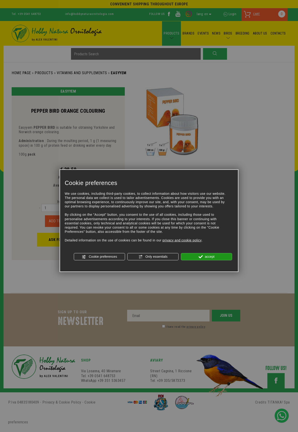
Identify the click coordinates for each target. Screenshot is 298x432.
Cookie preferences (99, 257)
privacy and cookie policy (182, 240)
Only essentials (153, 257)
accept (206, 257)
